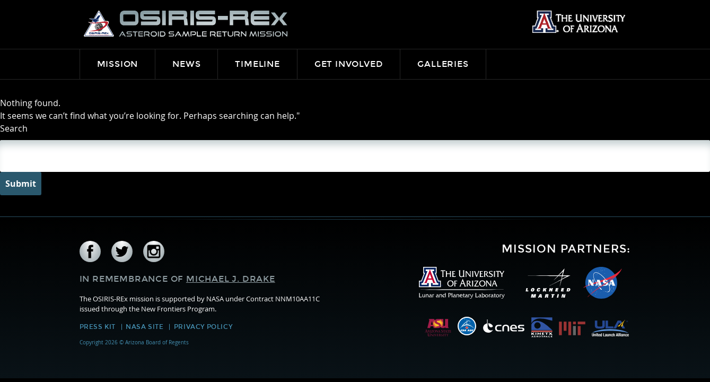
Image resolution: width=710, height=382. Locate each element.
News (186, 64)
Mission (117, 64)
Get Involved (348, 64)
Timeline (257, 64)
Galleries (442, 64)
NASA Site (144, 327)
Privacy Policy (203, 327)
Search (14, 128)
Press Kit (98, 327)
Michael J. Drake (230, 279)
